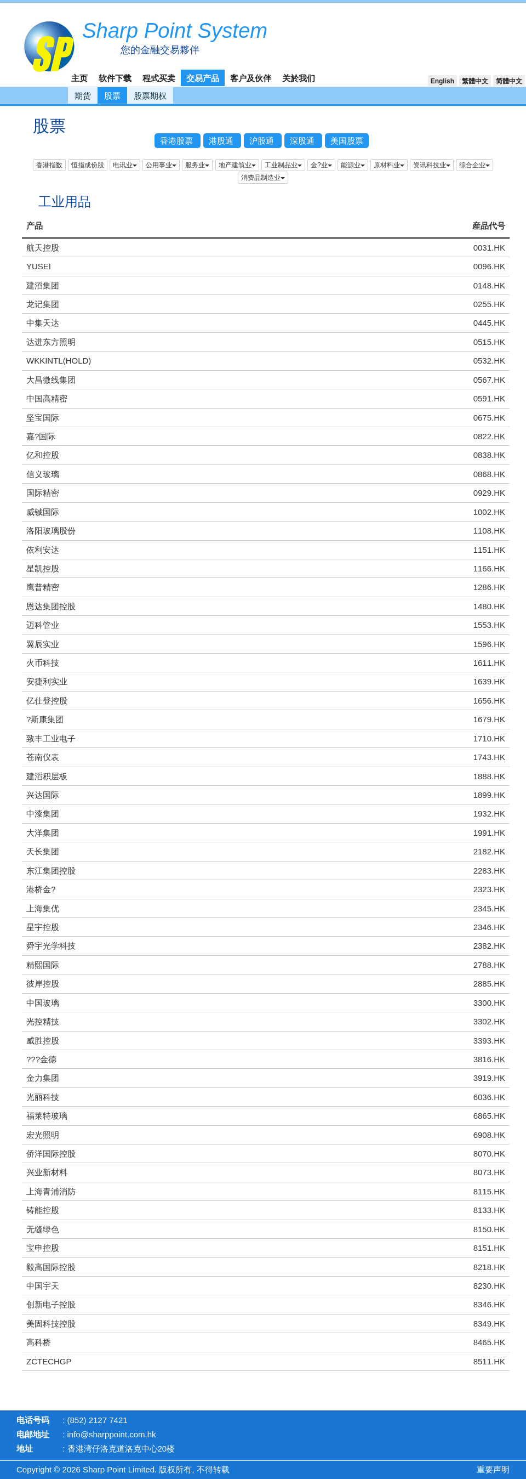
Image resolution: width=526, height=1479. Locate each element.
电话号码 (32, 1420)
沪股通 (262, 140)
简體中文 (509, 81)
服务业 (197, 165)
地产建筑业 (237, 165)
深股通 (303, 140)
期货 (83, 95)
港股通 (222, 140)
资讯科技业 (431, 165)
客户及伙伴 (250, 78)
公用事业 (161, 165)
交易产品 (202, 78)
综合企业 (474, 165)
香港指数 (49, 165)
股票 (112, 95)
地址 (24, 1448)
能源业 (353, 165)
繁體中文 (475, 81)
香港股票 (177, 140)
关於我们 (298, 78)
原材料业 (389, 165)
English (442, 81)
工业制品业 (283, 165)
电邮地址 (32, 1434)
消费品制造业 (263, 178)
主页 (79, 78)
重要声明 (493, 1469)
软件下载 (115, 78)
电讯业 (125, 165)
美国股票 (346, 140)
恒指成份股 (87, 165)
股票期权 (150, 95)
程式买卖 (158, 78)
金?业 (321, 165)
